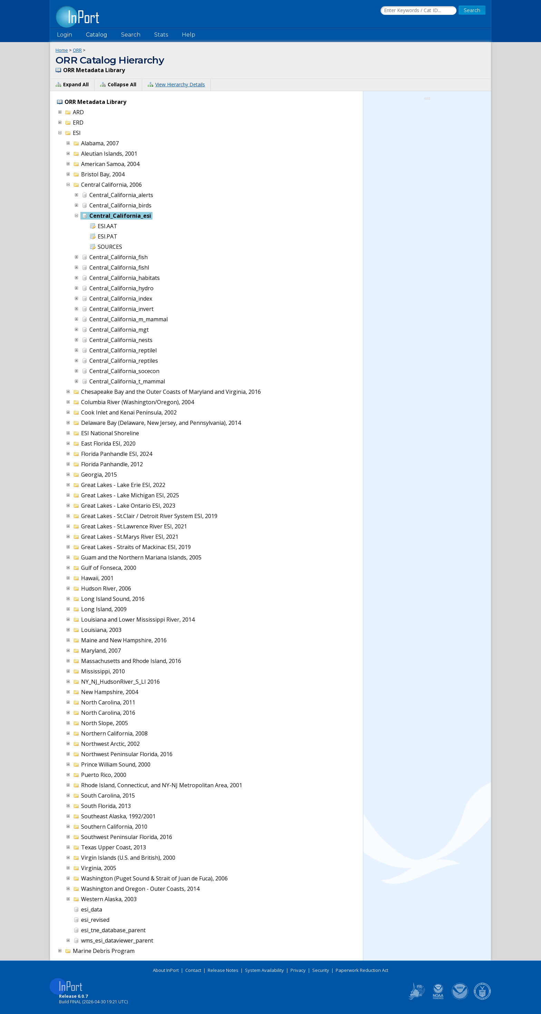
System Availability (264, 970)
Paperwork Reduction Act (362, 970)
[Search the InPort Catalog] (418, 10)
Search (130, 34)
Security (320, 970)
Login (64, 34)
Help (188, 34)
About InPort (166, 970)
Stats (161, 34)
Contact (193, 970)
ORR (77, 50)
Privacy (298, 970)
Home (62, 50)
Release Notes (223, 970)
